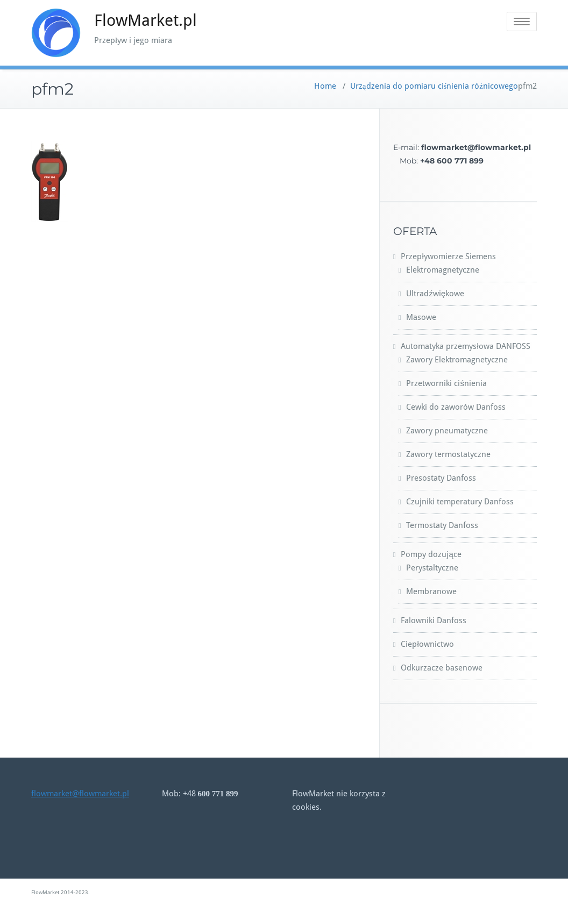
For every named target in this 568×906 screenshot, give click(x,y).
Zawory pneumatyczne (447, 431)
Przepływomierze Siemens (448, 256)
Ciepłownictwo (427, 644)
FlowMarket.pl (145, 20)
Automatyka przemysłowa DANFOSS (465, 346)
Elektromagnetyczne (442, 270)
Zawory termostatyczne (448, 454)
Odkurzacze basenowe (441, 668)
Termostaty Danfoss (442, 525)
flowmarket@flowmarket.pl (80, 793)
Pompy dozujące (431, 554)
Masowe (421, 317)
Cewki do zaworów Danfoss (456, 407)
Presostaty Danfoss (441, 478)
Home (325, 86)
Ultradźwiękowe (435, 293)
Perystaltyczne (432, 568)
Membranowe (431, 591)
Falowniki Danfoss (433, 620)
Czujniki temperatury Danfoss (460, 501)
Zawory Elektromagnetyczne (457, 360)
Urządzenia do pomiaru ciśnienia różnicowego (434, 86)
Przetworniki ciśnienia (446, 383)
